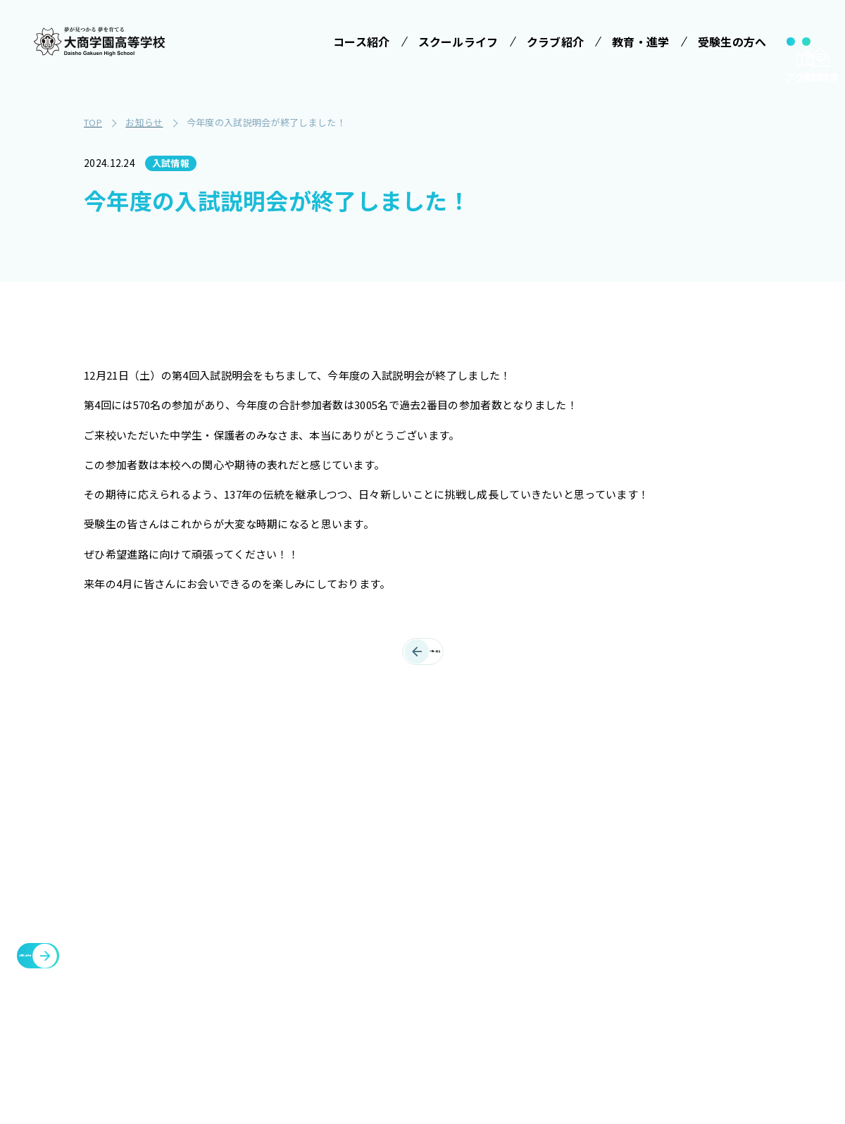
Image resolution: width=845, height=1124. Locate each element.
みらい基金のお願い (302, 851)
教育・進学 (620, 886)
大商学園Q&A (522, 936)
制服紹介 (410, 903)
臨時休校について (732, 886)
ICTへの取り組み (423, 936)
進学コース (282, 1015)
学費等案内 (527, 903)
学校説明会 (527, 877)
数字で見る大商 (425, 996)
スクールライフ (422, 818)
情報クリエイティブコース (302, 981)
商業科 (272, 1041)
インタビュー (420, 1022)
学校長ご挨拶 (420, 851)
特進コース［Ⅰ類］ (302, 922)
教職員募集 (620, 953)
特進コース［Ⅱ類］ (302, 948)
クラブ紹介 (620, 818)
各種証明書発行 (727, 852)
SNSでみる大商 (425, 970)
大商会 (704, 970)
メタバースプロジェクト (749, 818)
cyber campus (731, 1004)
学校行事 (410, 877)
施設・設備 (620, 852)
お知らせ (614, 919)
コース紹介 (277, 889)
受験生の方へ (528, 818)
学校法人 (271, 818)
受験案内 (522, 851)
